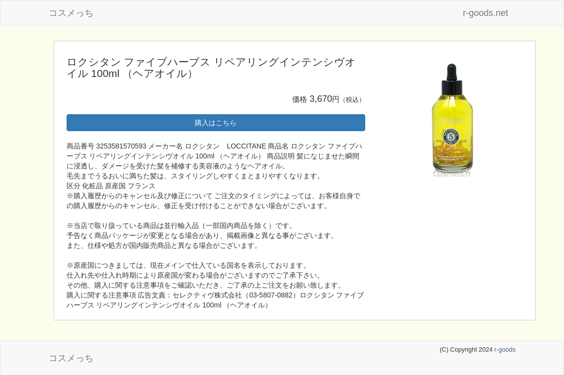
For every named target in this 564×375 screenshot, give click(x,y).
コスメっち (71, 13)
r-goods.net (485, 13)
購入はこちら (216, 123)
